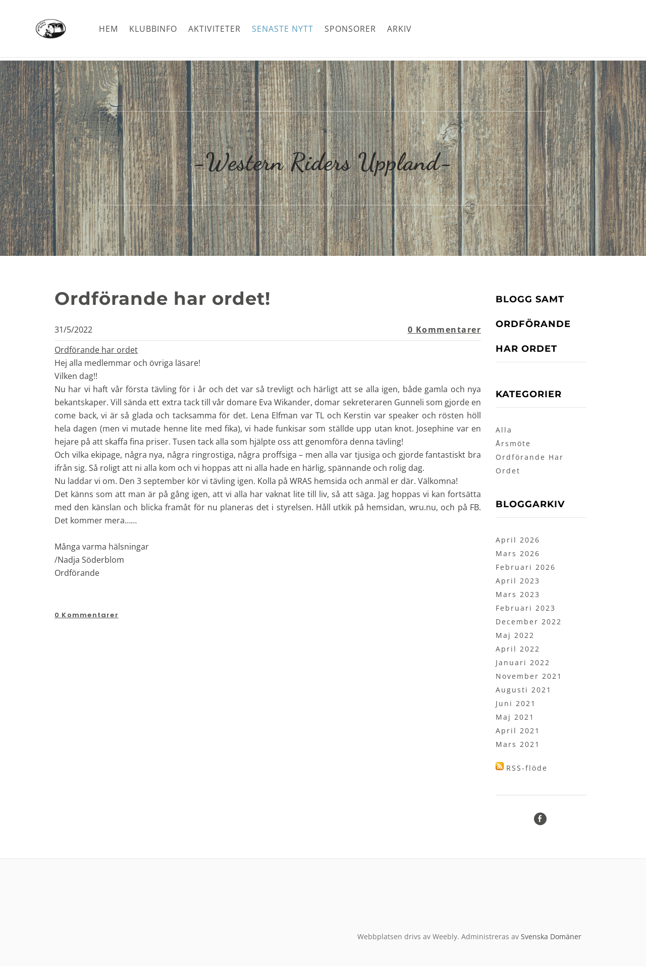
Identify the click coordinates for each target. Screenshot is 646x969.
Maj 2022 (515, 637)
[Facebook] (540, 821)
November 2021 (529, 678)
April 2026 (518, 542)
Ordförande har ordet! (175, 300)
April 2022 (518, 651)
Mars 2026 (518, 556)
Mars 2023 (518, 597)
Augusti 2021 (524, 692)
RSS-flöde (527, 770)
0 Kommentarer (444, 332)
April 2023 (518, 583)
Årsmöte (513, 446)
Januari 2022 (523, 665)
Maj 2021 (515, 719)
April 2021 (518, 733)
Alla (504, 432)
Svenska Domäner (551, 939)
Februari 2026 (526, 569)
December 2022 (529, 624)
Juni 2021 (516, 706)
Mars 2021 (518, 746)
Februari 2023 (526, 610)
